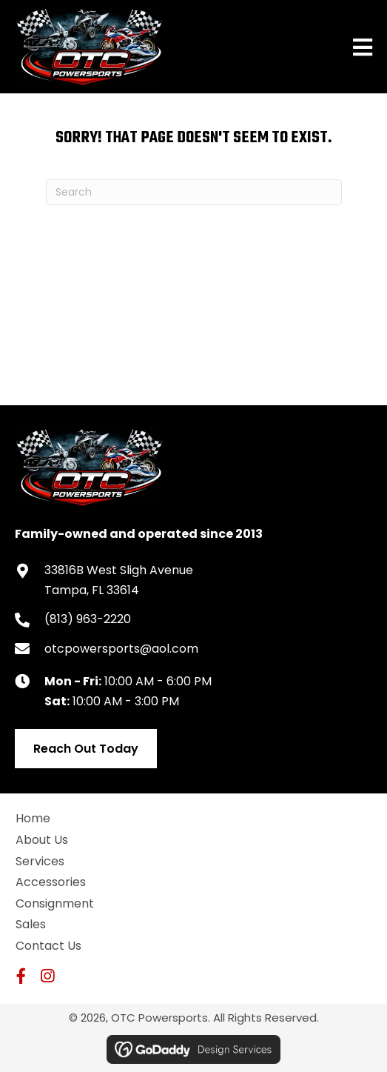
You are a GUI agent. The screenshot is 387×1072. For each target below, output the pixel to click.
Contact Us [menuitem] (48, 945)
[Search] (194, 192)
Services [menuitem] (40, 861)
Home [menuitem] (33, 818)
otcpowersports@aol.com (121, 648)
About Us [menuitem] (42, 839)
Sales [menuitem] (31, 924)
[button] (21, 976)
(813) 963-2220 (87, 618)
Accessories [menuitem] (51, 881)
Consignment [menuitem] (55, 903)
